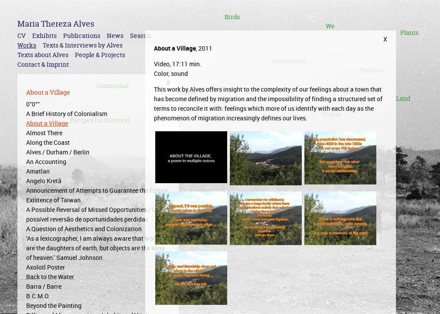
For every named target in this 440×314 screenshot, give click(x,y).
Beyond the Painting (54, 305)
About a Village (47, 123)
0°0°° (33, 104)
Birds (232, 17)
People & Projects (100, 55)
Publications (81, 35)
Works (26, 45)
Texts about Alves (42, 55)
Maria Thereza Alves (55, 23)
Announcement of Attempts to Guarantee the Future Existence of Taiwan (96, 195)
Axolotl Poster (45, 267)
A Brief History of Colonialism (66, 113)
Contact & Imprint (43, 64)
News (115, 35)
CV (21, 35)
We (330, 26)
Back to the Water (50, 277)
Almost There (44, 133)
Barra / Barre (43, 286)
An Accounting (46, 161)
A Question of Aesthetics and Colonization (84, 229)
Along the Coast (48, 142)
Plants (409, 32)
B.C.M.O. (38, 296)
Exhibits (44, 35)
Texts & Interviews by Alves (83, 45)
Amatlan (38, 171)
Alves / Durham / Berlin (57, 152)
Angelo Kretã (43, 181)
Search (140, 35)
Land (403, 98)
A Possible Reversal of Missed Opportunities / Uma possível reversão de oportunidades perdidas (95, 214)
